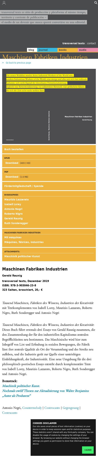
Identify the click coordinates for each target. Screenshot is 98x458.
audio (82, 50)
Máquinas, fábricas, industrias (24, 242)
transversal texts (74, 43)
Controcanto (52, 407)
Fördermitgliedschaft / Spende (23, 186)
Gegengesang (71, 407)
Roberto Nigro (13, 214)
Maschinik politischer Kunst (22, 256)
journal (43, 50)
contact (91, 43)
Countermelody (32, 407)
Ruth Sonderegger (16, 223)
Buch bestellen (14, 149)
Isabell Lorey (12, 204)
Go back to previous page (18, 62)
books (63, 50)
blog (31, 50)
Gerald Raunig (13, 218)
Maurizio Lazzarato (16, 200)
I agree (87, 450)
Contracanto (9, 412)
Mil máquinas (13, 237)
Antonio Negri (13, 209)
